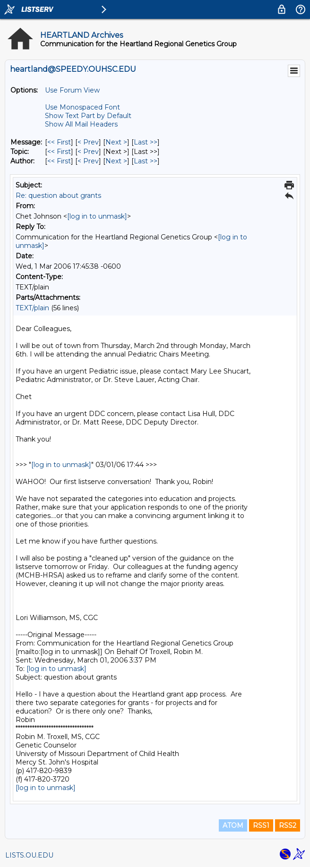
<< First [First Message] (59, 142)
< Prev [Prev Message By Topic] (88, 151)
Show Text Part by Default (88, 115)
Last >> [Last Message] (145, 142)
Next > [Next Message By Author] (116, 161)
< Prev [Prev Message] (88, 142)
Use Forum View (72, 90)
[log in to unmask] (97, 216)
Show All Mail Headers (81, 124)
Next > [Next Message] (116, 142)
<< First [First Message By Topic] (59, 151)
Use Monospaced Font (82, 107)
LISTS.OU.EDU (29, 855)
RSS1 (261, 825)
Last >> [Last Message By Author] (145, 161)
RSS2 (287, 825)
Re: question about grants (58, 195)
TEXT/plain (32, 308)
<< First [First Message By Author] (59, 161)
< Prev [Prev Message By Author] (88, 161)
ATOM (233, 825)
